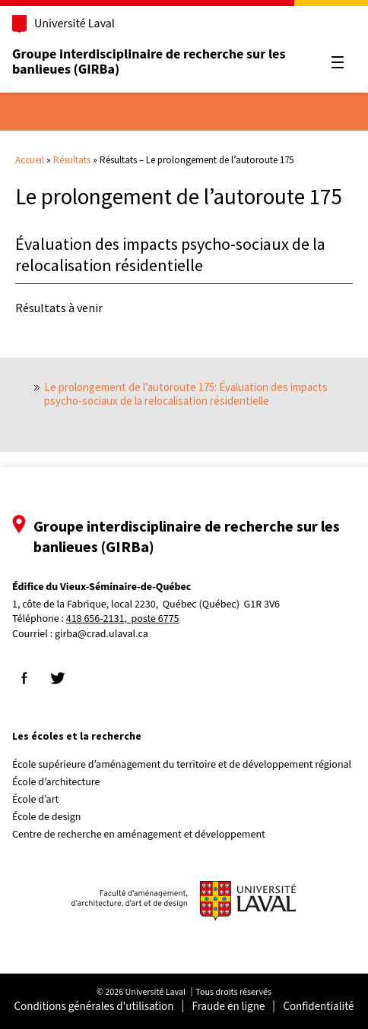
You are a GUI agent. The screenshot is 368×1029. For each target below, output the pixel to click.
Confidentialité (318, 1007)
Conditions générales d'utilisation (94, 1007)
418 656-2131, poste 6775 (122, 619)
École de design (46, 817)
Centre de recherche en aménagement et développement (138, 834)
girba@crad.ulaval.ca (101, 634)
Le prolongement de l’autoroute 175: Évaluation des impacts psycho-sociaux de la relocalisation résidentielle (186, 394)
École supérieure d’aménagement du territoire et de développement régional (181, 764)
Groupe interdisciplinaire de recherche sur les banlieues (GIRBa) (148, 62)
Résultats (71, 159)
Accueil (29, 159)
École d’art (35, 799)
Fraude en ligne (228, 1007)
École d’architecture (56, 782)
